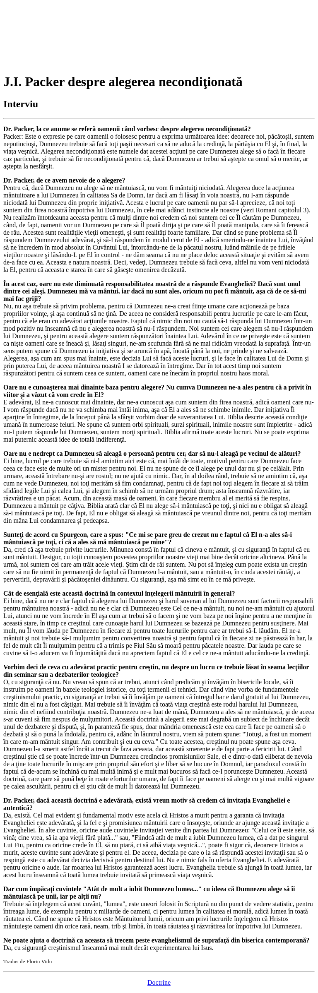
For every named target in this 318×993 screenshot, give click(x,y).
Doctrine (159, 982)
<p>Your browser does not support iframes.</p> (65, 34)
